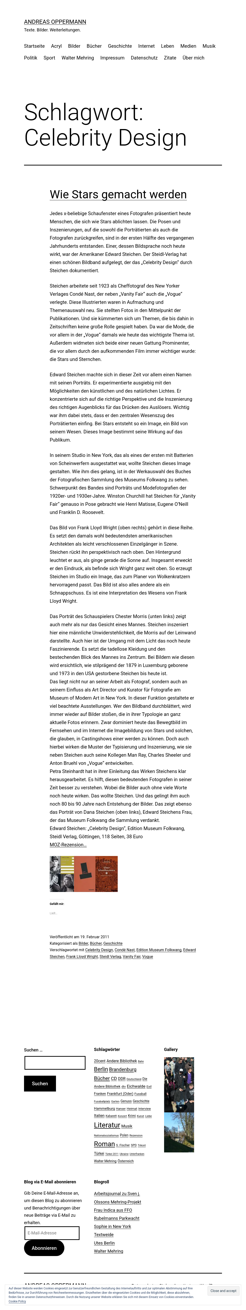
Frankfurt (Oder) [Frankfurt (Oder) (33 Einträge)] (120, 1094)
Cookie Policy (17, 1301)
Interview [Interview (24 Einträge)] (144, 1108)
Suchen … (33, 1049)
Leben (167, 46)
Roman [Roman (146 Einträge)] (104, 1144)
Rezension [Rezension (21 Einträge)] (135, 1135)
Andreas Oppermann (55, 21)
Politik (30, 58)
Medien (188, 46)
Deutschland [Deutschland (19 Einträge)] (134, 1079)
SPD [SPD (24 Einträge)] (134, 1145)
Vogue (147, 956)
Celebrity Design (99, 950)
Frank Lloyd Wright (82, 956)
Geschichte (120, 46)
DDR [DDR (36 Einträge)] (121, 1078)
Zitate (170, 58)
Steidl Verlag (110, 956)
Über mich (193, 58)
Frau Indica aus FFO (113, 1210)
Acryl (56, 46)
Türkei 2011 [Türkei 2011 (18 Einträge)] (112, 1154)
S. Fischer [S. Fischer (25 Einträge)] (123, 1145)
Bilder (74, 46)
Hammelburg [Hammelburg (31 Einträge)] (104, 1108)
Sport (49, 58)
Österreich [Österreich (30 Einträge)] (126, 1161)
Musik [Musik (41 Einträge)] (126, 1126)
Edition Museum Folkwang (159, 950)
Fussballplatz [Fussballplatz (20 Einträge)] (102, 1101)
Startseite (34, 46)
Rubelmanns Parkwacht (116, 1218)
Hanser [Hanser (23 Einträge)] (121, 1108)
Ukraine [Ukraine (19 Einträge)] (124, 1154)
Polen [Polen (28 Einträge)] (124, 1135)
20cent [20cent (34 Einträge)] (99, 1061)
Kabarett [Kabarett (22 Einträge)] (111, 1116)
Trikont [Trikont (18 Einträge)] (142, 1145)
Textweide (103, 1234)
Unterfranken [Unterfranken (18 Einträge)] (136, 1154)
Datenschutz (144, 58)
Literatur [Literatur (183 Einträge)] (107, 1125)
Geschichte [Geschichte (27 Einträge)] (141, 1101)
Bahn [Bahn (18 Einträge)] (141, 1061)
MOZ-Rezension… (68, 845)
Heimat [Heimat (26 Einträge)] (132, 1108)
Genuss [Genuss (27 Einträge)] (126, 1101)
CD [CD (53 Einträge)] (114, 1078)
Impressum (112, 58)
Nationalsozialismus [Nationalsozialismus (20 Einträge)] (106, 1135)
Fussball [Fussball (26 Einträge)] (141, 1094)
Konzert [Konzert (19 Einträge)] (122, 1116)
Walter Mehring (78, 58)
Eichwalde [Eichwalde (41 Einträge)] (136, 1086)
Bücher (94, 46)
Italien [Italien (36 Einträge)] (99, 1115)
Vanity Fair (132, 956)
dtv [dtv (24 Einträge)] (124, 1086)
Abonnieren (44, 1248)
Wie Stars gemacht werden (118, 194)
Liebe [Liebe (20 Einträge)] (148, 1116)
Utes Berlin (104, 1242)
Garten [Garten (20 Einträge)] (115, 1101)
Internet (146, 46)
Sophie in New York (112, 1226)
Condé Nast (125, 950)
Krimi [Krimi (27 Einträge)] (132, 1116)
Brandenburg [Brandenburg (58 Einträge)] (122, 1069)
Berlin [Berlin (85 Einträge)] (101, 1069)
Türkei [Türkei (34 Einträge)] (99, 1153)
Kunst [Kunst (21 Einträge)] (140, 1116)
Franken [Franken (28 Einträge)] (100, 1094)
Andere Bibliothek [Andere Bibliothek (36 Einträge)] (122, 1061)
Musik (209, 46)
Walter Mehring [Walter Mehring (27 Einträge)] (105, 1161)
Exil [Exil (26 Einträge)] (149, 1086)
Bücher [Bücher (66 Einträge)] (102, 1078)
